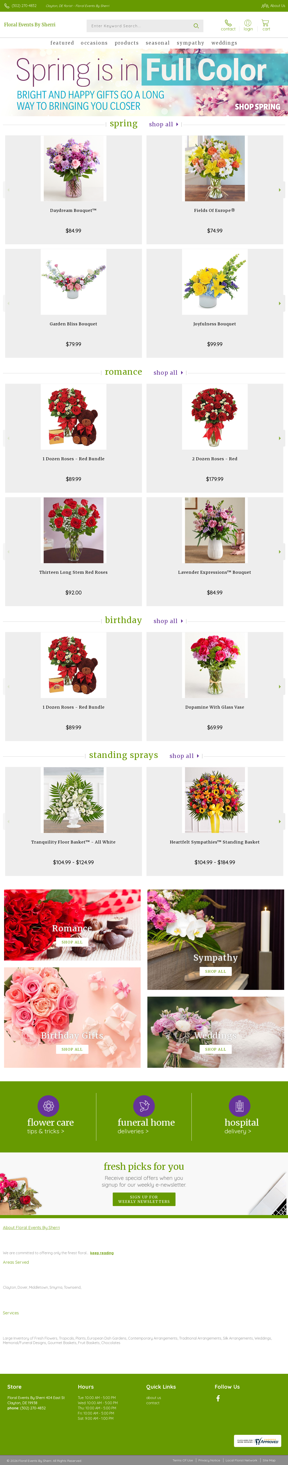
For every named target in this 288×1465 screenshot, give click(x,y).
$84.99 (73, 230)
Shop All (161, 124)
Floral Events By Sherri (30, 24)
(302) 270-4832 (24, 5)
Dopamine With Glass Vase (214, 707)
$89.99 (73, 479)
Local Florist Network (241, 1460)
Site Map (269, 1460)
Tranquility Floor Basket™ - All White (73, 842)
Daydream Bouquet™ (73, 210)
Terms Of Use (183, 1460)
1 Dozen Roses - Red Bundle (74, 458)
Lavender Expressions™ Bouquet (214, 572)
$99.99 (215, 344)
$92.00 (73, 592)
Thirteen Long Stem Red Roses (73, 572)
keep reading (102, 1253)
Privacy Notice (209, 1460)
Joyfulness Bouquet (215, 324)
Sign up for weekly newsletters (144, 1199)
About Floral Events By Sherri (31, 1227)
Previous (8, 189)
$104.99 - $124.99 (73, 862)
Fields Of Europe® (214, 210)
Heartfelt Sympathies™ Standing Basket (215, 842)
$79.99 (73, 344)
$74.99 (215, 230)
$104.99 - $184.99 (215, 862)
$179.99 (214, 479)
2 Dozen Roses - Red (215, 458)
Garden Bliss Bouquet (73, 324)
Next (280, 189)
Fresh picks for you (144, 1174)
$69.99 (215, 727)
